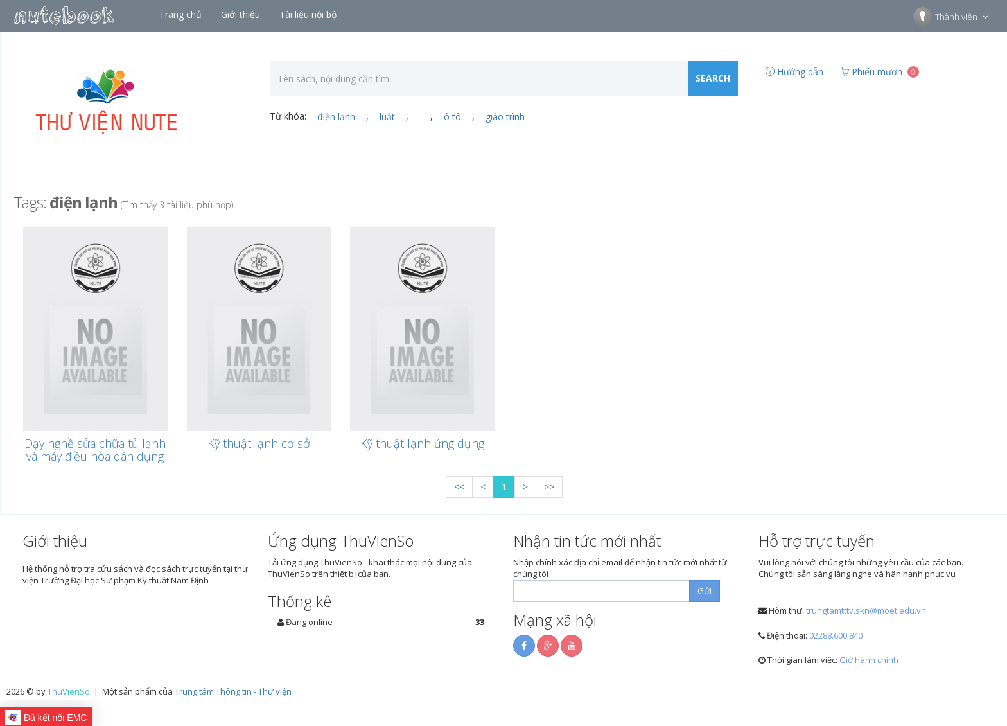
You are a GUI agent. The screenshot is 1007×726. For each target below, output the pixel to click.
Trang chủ (181, 14)
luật (387, 117)
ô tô (452, 117)
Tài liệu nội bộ (309, 14)
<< (459, 487)
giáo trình (505, 117)
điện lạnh (336, 117)
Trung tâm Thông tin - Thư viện (233, 691)
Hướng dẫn (794, 72)
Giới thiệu (242, 14)
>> (549, 487)
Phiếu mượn (879, 72)
